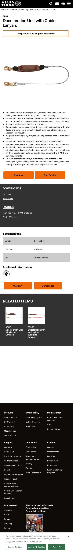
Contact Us (9, 451)
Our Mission (31, 451)
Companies (31, 447)
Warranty (17, 285)
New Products (10, 417)
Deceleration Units (46, 9)
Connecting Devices (27, 9)
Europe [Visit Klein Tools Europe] (7, 519)
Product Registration (13, 474)
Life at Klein (52, 460)
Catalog (12, 9)
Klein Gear (30, 426)
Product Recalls (11, 478)
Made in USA (10, 435)
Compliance (48, 285)
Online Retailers (33, 421)
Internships (52, 465)
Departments (53, 451)
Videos (50, 424)
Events (29, 468)
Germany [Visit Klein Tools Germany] (8, 523)
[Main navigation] (68, 3)
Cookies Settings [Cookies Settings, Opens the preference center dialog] (15, 549)
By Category (9, 421)
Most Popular (10, 430)
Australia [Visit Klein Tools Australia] (8, 509)
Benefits (51, 456)
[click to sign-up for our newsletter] (57, 4)
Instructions (8, 198)
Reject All (57, 549)
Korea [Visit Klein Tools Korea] (6, 532)
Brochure (7, 194)
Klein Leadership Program (54, 471)
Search (7, 469)
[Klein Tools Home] (10, 5)
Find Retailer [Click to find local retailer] (50, 175)
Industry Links (53, 429)
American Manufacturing (32, 457)
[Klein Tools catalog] (39, 508)
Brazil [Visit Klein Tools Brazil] (6, 514)
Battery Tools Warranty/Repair (11, 485)
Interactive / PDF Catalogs (55, 419)
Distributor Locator (34, 417)
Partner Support (11, 460)
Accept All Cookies (36, 549)
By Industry (9, 426)
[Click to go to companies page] (63, 4)
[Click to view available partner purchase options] (18, 175)
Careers (50, 447)
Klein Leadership (33, 472)
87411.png (13, 217)
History (29, 463)
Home (3, 9)
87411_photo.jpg (25, 212)
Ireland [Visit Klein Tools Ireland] (7, 528)
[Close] (69, 539)
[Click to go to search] (51, 4)
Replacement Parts (12, 465)
